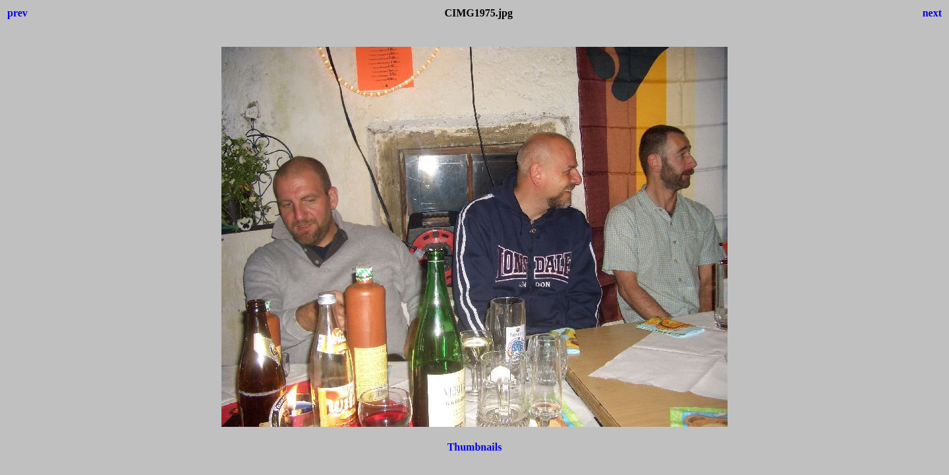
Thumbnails (474, 447)
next (932, 12)
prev (17, 12)
